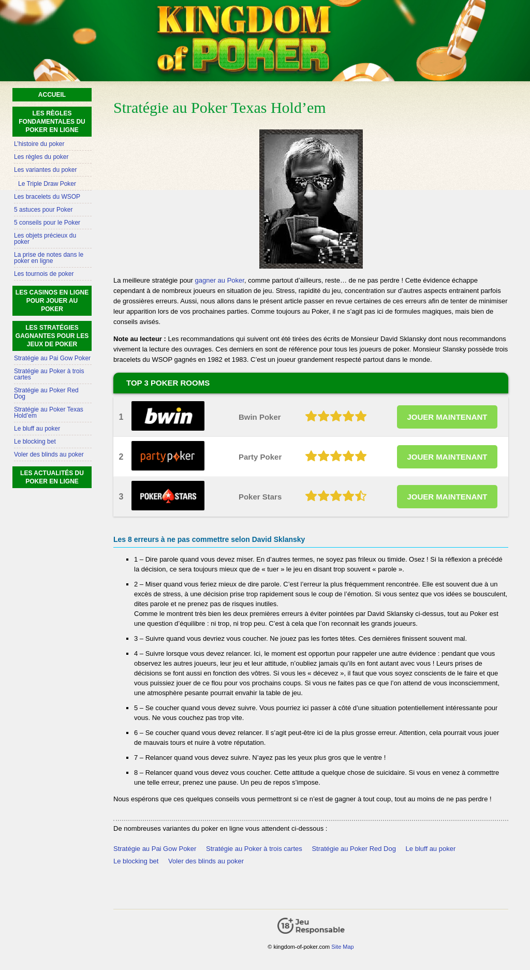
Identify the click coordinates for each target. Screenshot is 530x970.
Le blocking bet (135, 861)
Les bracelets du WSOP (47, 196)
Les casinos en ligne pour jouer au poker (52, 301)
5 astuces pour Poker (43, 209)
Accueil (52, 94)
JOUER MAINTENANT (447, 417)
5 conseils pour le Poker (47, 222)
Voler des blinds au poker (206, 861)
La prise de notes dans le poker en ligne (48, 257)
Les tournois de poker (43, 273)
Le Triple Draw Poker (47, 183)
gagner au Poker (219, 280)
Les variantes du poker (45, 169)
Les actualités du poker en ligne (52, 477)
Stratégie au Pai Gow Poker (154, 849)
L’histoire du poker (39, 144)
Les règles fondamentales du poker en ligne (52, 122)
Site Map (342, 947)
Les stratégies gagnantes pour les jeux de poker (52, 336)
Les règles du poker (41, 156)
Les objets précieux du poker (45, 238)
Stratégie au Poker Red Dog (354, 849)
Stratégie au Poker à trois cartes (254, 849)
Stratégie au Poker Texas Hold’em (48, 412)
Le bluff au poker (431, 849)
